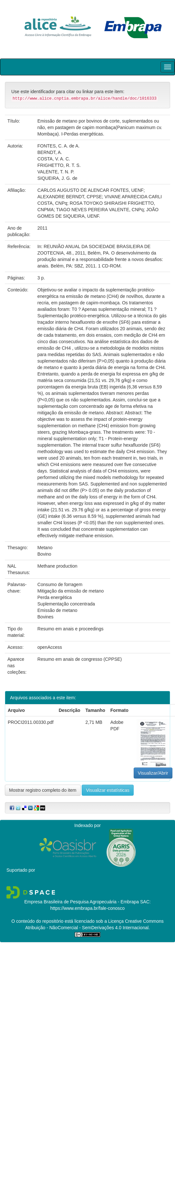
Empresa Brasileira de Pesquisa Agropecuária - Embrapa (81, 901)
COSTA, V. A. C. (53, 158)
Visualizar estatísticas (107, 790)
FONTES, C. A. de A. (58, 145)
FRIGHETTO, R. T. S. (59, 165)
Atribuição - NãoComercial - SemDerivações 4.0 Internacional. (87, 927)
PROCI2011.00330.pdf (31, 722)
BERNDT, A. (49, 152)
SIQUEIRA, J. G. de (57, 178)
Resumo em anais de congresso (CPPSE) (79, 659)
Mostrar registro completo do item (43, 790)
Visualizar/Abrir (153, 773)
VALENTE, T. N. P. (55, 171)
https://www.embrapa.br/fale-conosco (87, 908)
